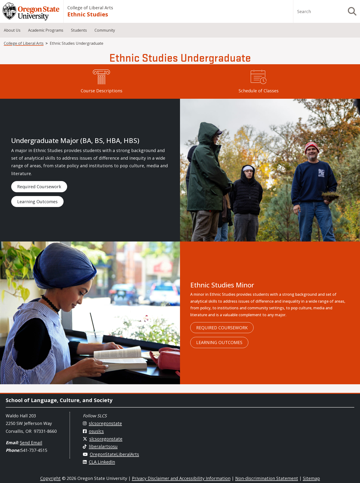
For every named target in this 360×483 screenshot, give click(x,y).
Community (105, 30)
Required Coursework (39, 186)
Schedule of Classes (259, 91)
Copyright (50, 478)
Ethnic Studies (87, 14)
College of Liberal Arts (90, 7)
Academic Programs (45, 30)
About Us (12, 30)
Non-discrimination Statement (266, 478)
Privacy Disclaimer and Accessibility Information (181, 478)
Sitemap (311, 478)
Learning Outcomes (37, 201)
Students (79, 30)
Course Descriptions (101, 91)
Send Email (31, 442)
